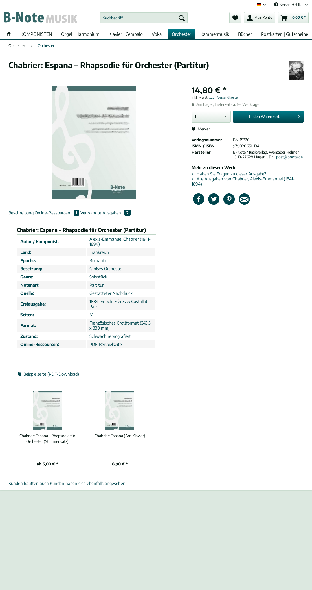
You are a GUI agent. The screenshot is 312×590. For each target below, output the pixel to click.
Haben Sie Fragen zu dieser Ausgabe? (229, 173)
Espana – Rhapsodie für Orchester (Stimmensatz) (47, 438)
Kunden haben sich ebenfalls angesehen (88, 483)
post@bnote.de (289, 156)
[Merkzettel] (235, 17)
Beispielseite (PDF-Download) (48, 373)
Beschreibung (21, 212)
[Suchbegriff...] (144, 17)
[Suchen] (182, 17)
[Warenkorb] (293, 17)
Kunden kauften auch (28, 483)
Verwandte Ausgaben (105, 212)
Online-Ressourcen (57, 212)
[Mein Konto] (259, 17)
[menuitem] (144, 20)
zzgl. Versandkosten (224, 97)
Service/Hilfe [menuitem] (289, 4)
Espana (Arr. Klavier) (120, 435)
